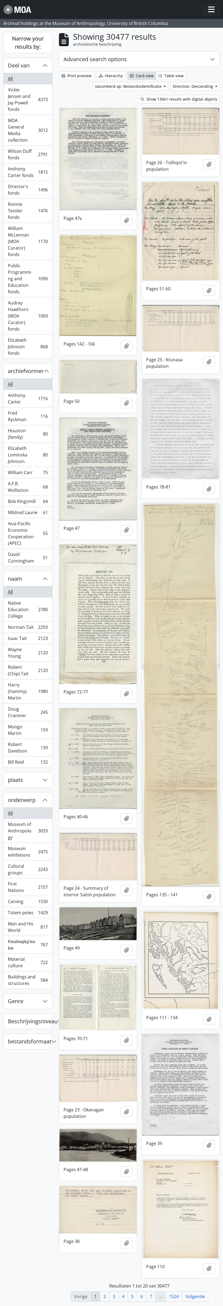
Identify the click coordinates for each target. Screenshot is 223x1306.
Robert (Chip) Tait (28, 670)
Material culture (28, 962)
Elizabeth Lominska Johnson (28, 454)
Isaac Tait (28, 639)
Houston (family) (28, 434)
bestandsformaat (29, 1041)
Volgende (195, 1296)
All (10, 79)
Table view (171, 75)
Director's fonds (28, 190)
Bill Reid (28, 763)
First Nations (28, 887)
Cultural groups (28, 869)
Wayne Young (28, 652)
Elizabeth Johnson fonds (28, 346)
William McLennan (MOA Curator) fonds (28, 241)
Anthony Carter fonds (28, 172)
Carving (28, 902)
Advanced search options (95, 59)
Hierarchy (111, 75)
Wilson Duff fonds (28, 154)
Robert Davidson (28, 747)
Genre (15, 1001)
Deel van (19, 65)
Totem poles (28, 913)
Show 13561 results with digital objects (178, 99)
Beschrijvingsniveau (30, 1021)
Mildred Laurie (28, 513)
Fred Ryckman (28, 416)
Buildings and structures (28, 980)
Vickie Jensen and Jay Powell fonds (28, 99)
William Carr (28, 473)
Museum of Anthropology (28, 830)
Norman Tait (28, 628)
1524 (174, 1296)
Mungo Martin (28, 730)
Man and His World (28, 927)
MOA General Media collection (28, 130)
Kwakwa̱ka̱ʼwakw (28, 944)
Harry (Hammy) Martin (28, 691)
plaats (15, 779)
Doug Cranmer (28, 712)
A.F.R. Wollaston (28, 487)
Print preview (76, 75)
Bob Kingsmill (28, 502)
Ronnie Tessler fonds (28, 210)
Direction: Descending (193, 86)
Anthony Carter (28, 398)
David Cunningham (28, 557)
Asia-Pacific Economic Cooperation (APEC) (28, 533)
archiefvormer (26, 371)
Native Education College (28, 609)
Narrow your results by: (28, 42)
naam (15, 578)
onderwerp (22, 800)
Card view (142, 75)
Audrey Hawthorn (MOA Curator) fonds (28, 316)
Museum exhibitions (28, 851)
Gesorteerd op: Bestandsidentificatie (129, 86)
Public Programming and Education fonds (28, 279)
